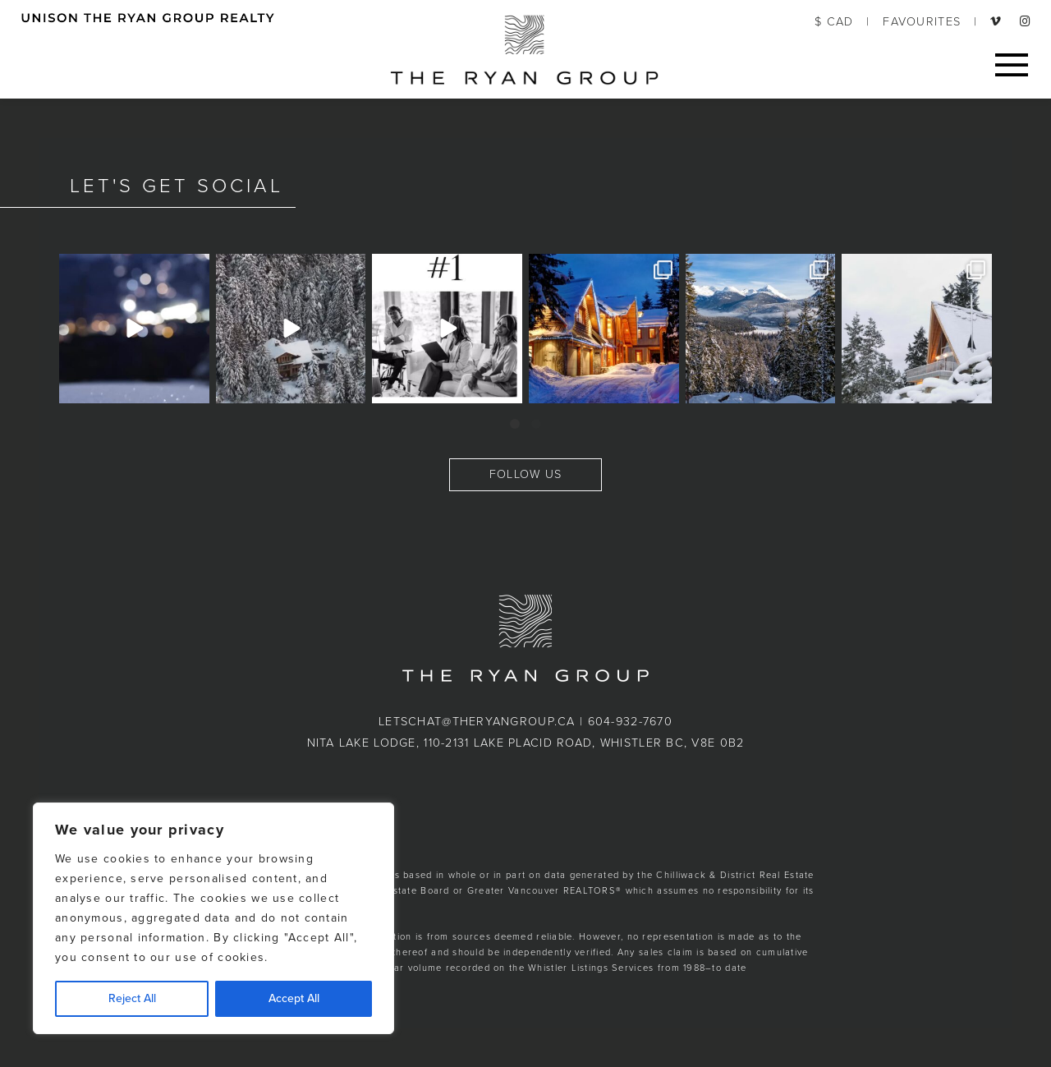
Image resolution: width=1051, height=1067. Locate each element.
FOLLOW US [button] (525, 474)
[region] (213, 918)
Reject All (132, 998)
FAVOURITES (922, 22)
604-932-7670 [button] (630, 722)
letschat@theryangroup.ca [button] (477, 722)
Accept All (293, 998)
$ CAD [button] (834, 22)
